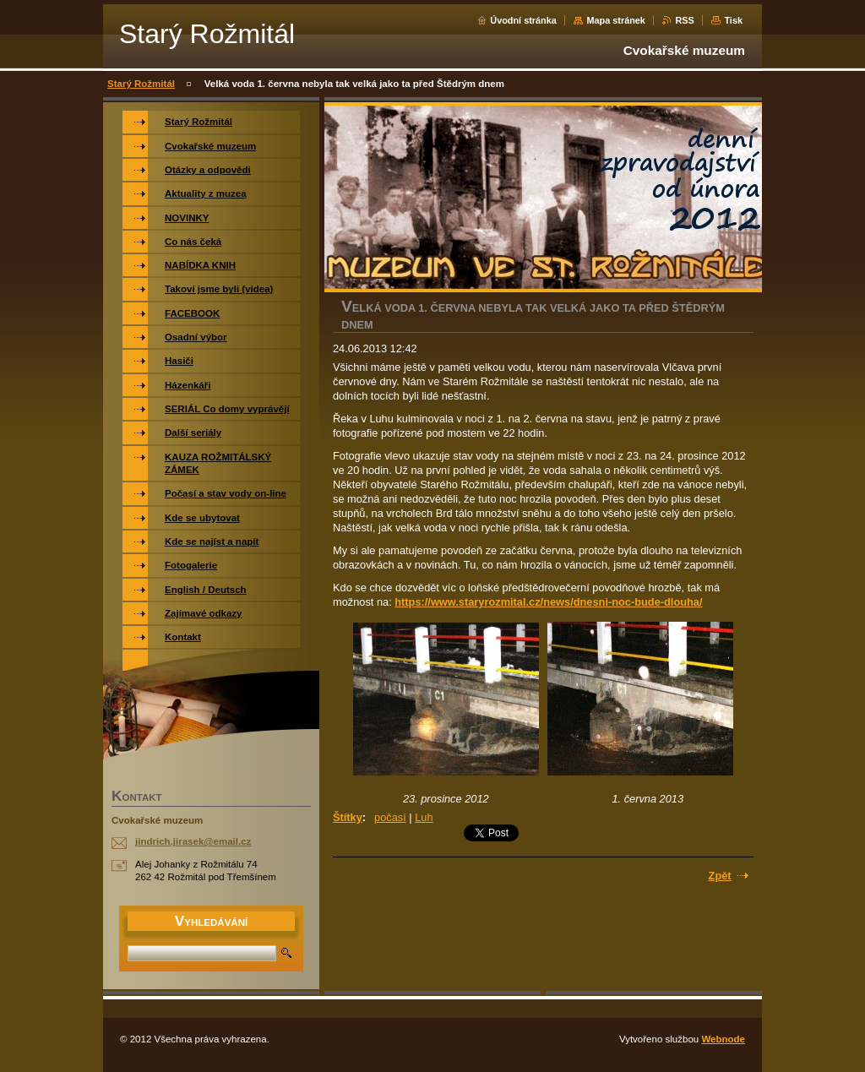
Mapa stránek (615, 20)
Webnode (723, 1039)
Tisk (733, 20)
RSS (684, 20)
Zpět (720, 875)
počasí (390, 817)
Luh (423, 817)
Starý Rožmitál (141, 84)
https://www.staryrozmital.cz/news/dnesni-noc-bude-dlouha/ (548, 602)
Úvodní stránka (523, 20)
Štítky (347, 817)
